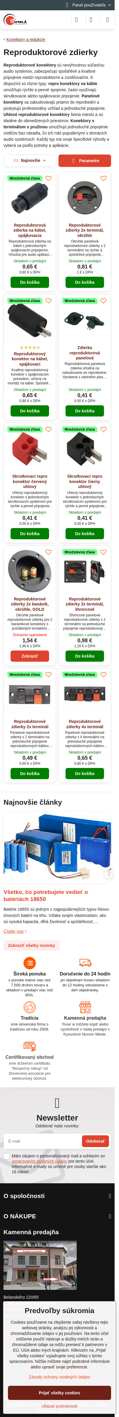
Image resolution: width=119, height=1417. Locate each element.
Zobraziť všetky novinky (31, 945)
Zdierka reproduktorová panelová (85, 352)
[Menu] (107, 20)
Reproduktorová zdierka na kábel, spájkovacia (29, 230)
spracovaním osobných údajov (39, 1161)
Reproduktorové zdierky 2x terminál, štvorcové (85, 604)
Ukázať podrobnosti (60, 1406)
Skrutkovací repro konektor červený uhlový (29, 481)
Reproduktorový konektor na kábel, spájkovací (30, 358)
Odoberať (95, 1141)
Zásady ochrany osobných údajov (59, 1377)
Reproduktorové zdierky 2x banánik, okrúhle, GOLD (29, 604)
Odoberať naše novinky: (57, 1126)
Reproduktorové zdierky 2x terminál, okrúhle (85, 230)
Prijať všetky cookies (59, 1393)
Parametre (84, 161)
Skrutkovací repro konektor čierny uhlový (84, 481)
